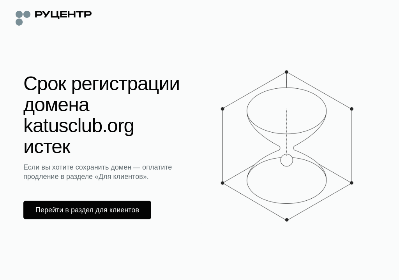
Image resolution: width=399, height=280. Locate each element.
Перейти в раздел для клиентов (87, 210)
